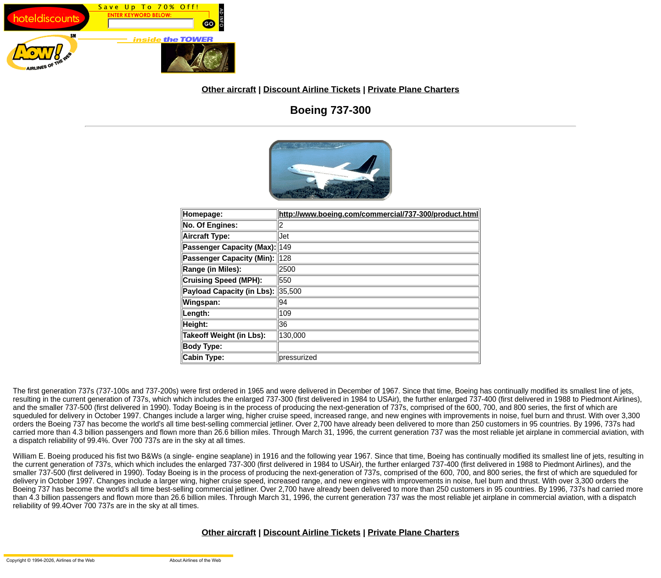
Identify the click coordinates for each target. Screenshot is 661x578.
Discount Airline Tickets (311, 89)
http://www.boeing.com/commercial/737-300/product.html (378, 214)
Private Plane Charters (413, 89)
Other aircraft (229, 89)
